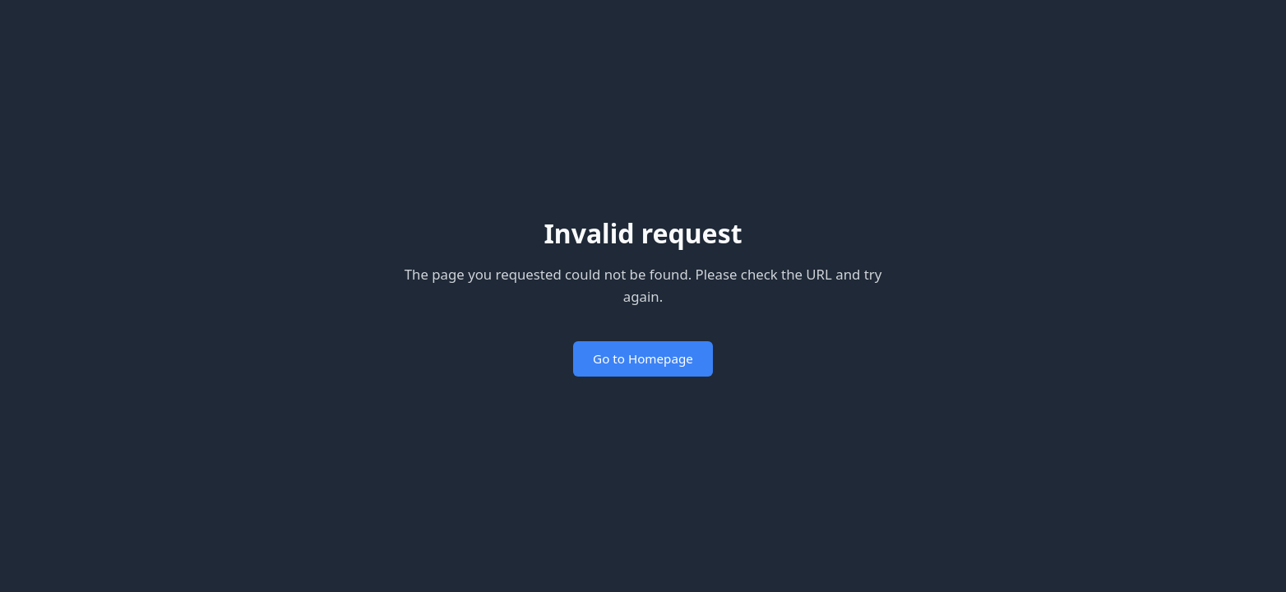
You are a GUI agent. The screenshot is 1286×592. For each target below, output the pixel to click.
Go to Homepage (643, 358)
